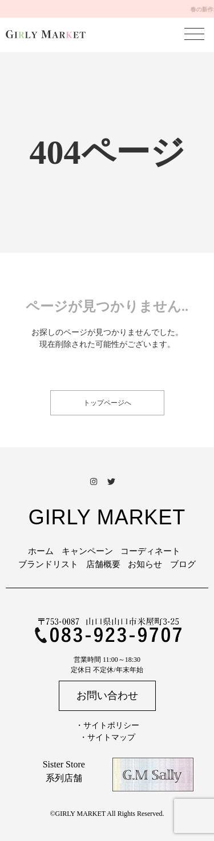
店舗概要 (103, 564)
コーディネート (150, 551)
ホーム (41, 551)
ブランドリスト (48, 564)
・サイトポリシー (107, 725)
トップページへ (107, 403)
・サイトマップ (107, 737)
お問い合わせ (107, 695)
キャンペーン (87, 551)
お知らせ (145, 564)
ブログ (183, 564)
